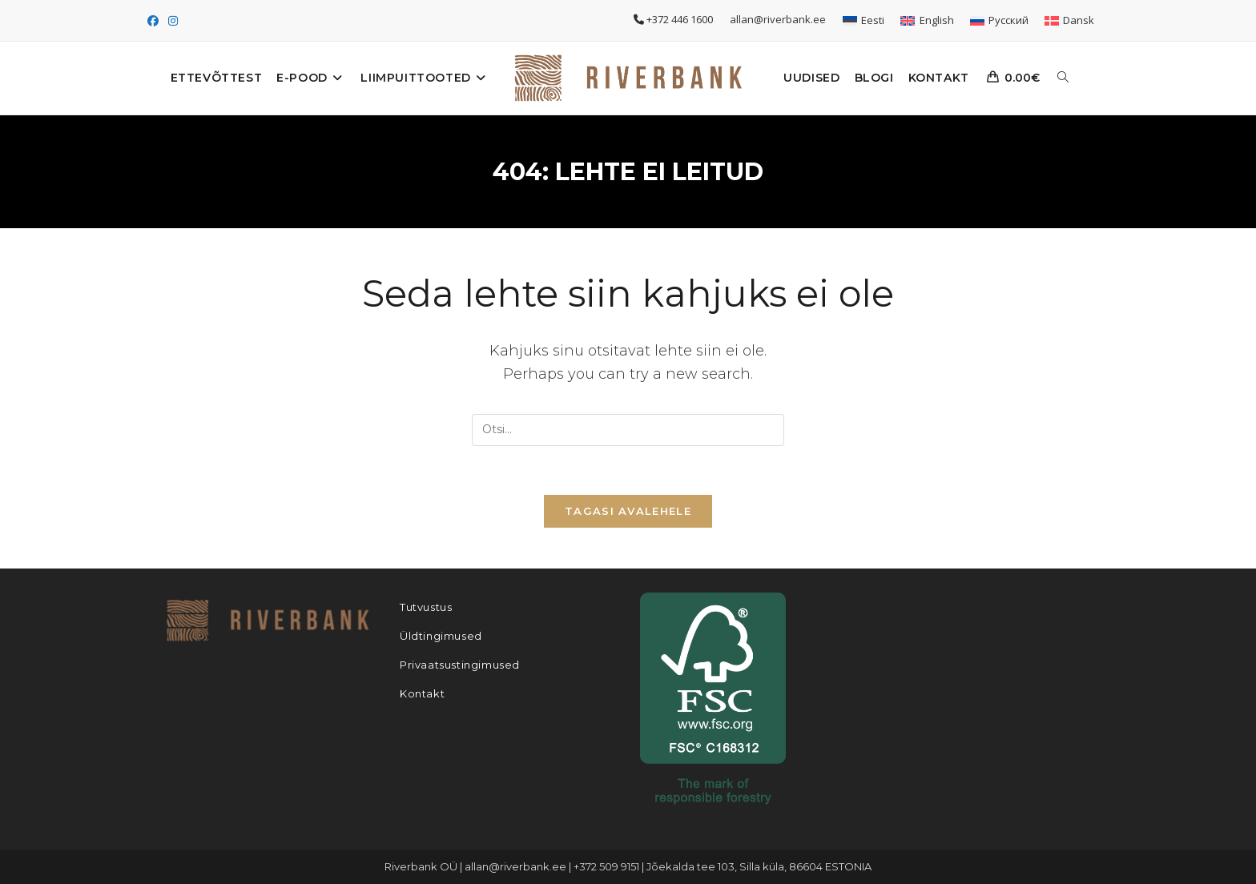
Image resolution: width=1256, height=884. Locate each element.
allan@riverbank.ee (779, 19)
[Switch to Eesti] (863, 20)
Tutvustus (426, 607)
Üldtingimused (441, 635)
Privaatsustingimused (460, 664)
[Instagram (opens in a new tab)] (173, 21)
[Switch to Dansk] (1069, 20)
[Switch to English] (926, 20)
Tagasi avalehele (628, 510)
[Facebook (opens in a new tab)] (155, 21)
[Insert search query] (628, 430)
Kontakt (422, 693)
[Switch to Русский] (999, 20)
